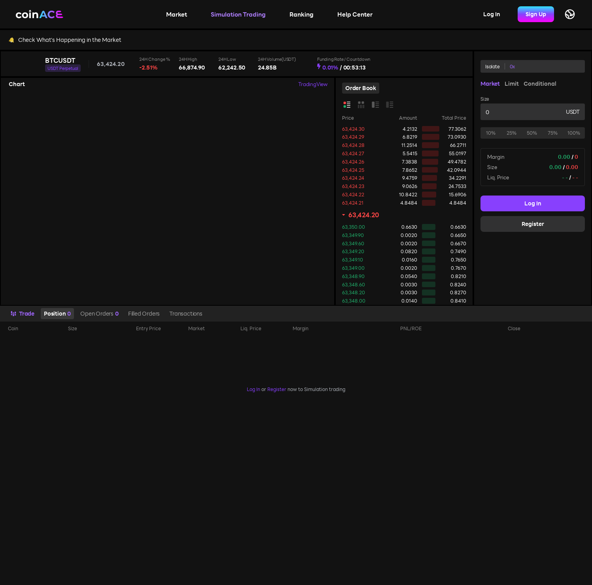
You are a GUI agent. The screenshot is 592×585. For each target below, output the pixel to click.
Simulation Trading (238, 14)
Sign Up (536, 14)
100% (573, 133)
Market (176, 14)
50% (532, 133)
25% (511, 133)
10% (491, 133)
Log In (491, 14)
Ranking (301, 14)
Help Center (355, 14)
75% (553, 133)
